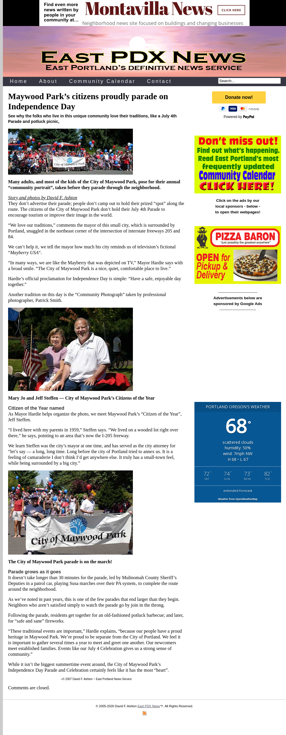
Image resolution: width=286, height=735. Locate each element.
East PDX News (149, 706)
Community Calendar (102, 81)
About (48, 81)
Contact (159, 81)
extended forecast (237, 490)
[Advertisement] (237, 359)
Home (18, 81)
